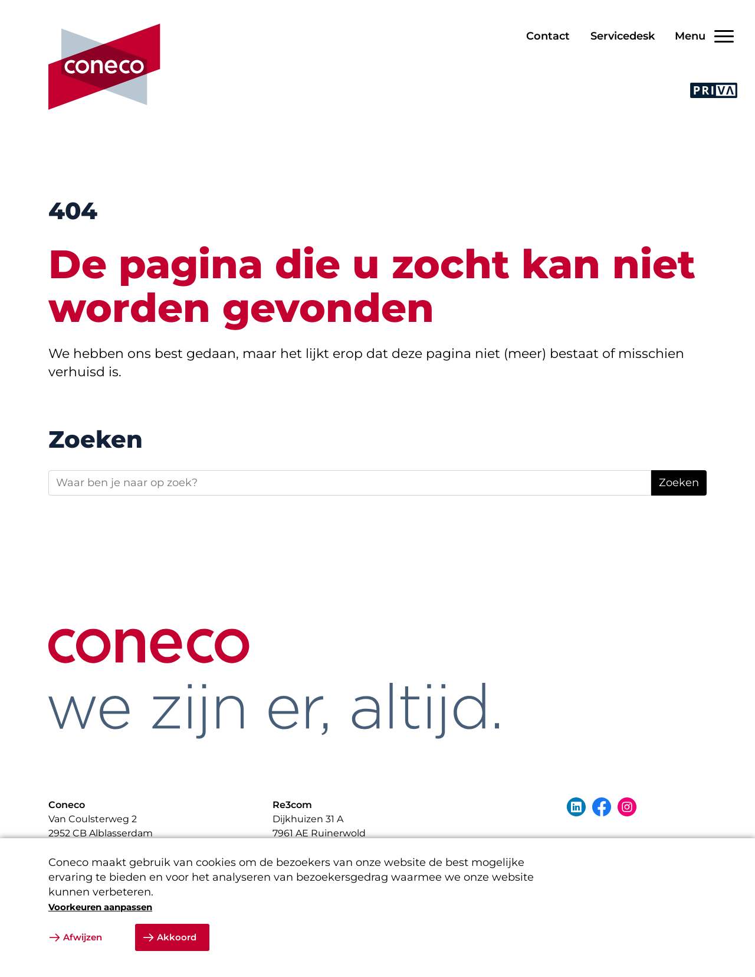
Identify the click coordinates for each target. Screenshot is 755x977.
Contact (548, 36)
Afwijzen (82, 937)
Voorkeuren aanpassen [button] (100, 907)
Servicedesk (622, 36)
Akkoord (176, 937)
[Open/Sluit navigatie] (700, 36)
